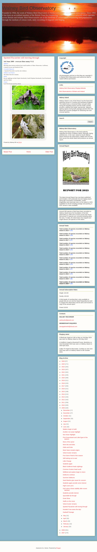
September (66, 418)
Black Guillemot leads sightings (73, 466)
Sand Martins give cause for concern (74, 480)
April (64, 518)
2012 (63, 399)
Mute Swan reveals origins (71, 450)
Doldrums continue (69, 475)
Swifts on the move (69, 501)
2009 (63, 408)
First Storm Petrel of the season (73, 455)
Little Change (67, 461)
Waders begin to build (70, 429)
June (65, 427)
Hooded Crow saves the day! (72, 509)
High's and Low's (68, 486)
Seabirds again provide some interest (74, 483)
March (65, 521)
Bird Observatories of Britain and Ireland (72, 91)
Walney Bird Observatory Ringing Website (72, 88)
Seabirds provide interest (71, 493)
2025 (63, 364)
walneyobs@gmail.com (66, 320)
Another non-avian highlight (71, 432)
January (66, 526)
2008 (63, 530)
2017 (63, 386)
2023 (63, 369)
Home (29, 152)
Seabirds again (67, 464)
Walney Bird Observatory (29, 8)
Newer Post (8, 152)
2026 (63, 361)
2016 (63, 388)
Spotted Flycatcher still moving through (75, 506)
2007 (63, 533)
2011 (63, 402)
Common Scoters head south (72, 469)
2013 (63, 397)
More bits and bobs (69, 444)
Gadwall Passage (68, 512)
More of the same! (68, 442)
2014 (63, 394)
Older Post (49, 152)
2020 (63, 378)
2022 (63, 372)
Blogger (58, 548)
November (66, 413)
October (66, 416)
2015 (63, 391)
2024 (63, 367)
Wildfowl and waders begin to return (74, 472)
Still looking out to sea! (70, 458)
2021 (63, 375)
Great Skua (66, 498)
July (64, 424)
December (66, 410)
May (64, 515)
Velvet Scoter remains (70, 453)
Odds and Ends (68, 447)
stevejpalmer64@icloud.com (68, 326)
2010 (63, 405)
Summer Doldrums (69, 477)
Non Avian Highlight (69, 434)
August (65, 421)
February (66, 524)
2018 (63, 383)
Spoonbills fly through (69, 495)
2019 (63, 380)
